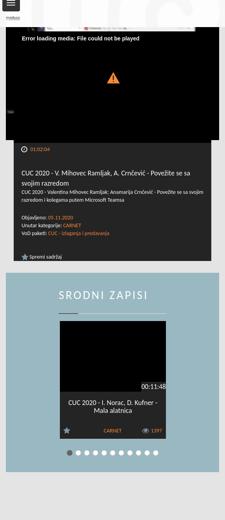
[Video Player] (112, 87)
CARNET (72, 225)
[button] (112, 77)
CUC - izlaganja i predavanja (78, 233)
